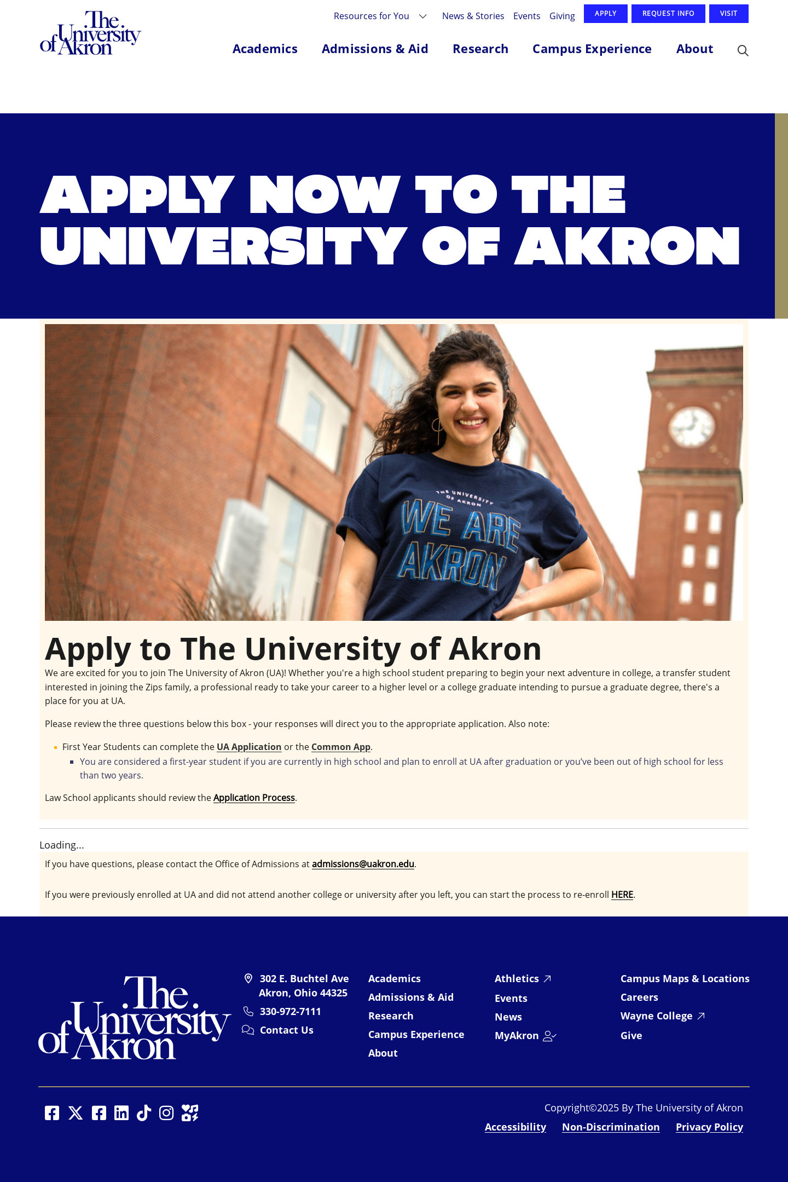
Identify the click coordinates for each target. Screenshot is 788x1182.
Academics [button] (265, 48)
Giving (562, 15)
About (383, 1052)
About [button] (695, 48)
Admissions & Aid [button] (375, 48)
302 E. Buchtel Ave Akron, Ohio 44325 (304, 985)
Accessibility (515, 1126)
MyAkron (517, 1035)
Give (631, 1035)
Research (391, 1015)
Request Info (668, 13)
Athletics (517, 978)
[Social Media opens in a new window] (52, 1113)
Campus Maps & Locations (685, 978)
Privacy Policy (709, 1126)
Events (527, 15)
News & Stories (473, 15)
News (508, 1016)
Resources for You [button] (373, 15)
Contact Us (287, 1029)
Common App (340, 747)
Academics (394, 978)
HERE (622, 895)
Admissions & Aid (411, 997)
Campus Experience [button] (592, 48)
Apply (606, 13)
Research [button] (480, 48)
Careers (639, 997)
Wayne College (657, 1015)
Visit (729, 13)
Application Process (254, 798)
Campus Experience (416, 1034)
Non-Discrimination (611, 1126)
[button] (743, 51)
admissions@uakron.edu (363, 864)
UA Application (249, 747)
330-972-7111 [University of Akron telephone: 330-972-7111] (290, 1011)
